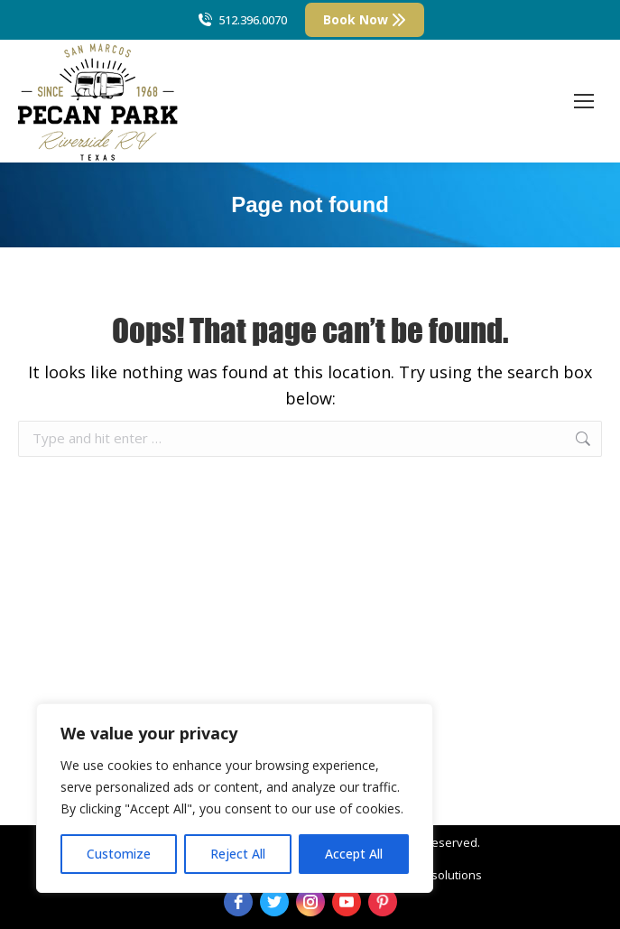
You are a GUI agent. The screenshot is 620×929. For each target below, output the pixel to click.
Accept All (354, 853)
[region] (234, 798)
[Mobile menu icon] (584, 101)
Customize (119, 853)
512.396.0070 (241, 20)
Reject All (237, 853)
